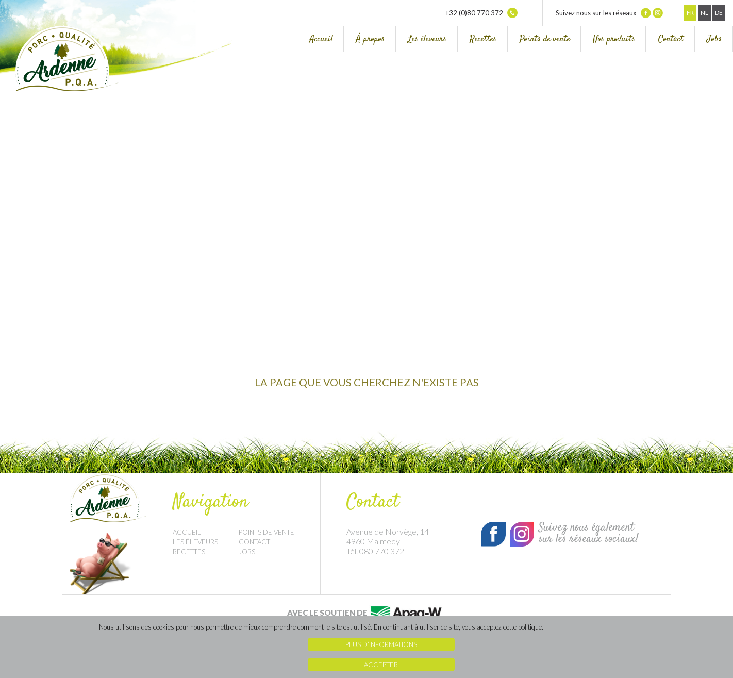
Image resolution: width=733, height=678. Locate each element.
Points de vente (545, 39)
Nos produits (614, 39)
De (719, 12)
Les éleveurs (427, 39)
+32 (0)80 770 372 (481, 13)
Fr (690, 12)
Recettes (483, 39)
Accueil (321, 39)
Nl (704, 12)
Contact (671, 39)
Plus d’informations (381, 644)
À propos (370, 39)
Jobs (714, 39)
